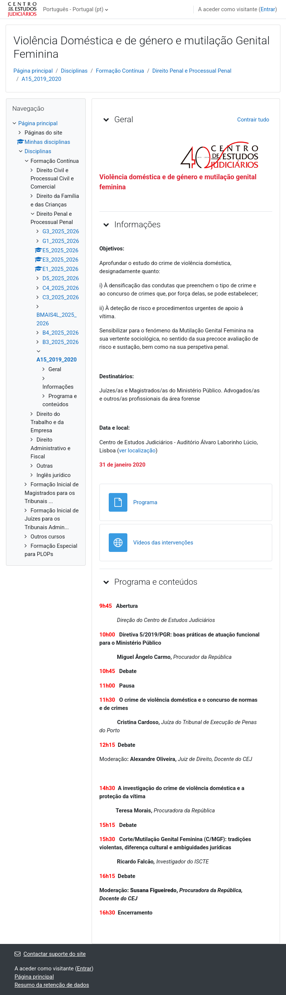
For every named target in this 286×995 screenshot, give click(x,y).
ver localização (137, 450)
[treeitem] (45, 339)
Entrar (268, 9)
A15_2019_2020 (41, 79)
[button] (106, 119)
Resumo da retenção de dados (52, 985)
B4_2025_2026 (60, 332)
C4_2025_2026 (60, 288)
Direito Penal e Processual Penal (191, 70)
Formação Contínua (120, 70)
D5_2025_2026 (60, 278)
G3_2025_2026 (60, 231)
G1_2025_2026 (60, 241)
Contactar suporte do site (50, 954)
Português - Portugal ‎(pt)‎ (73, 9)
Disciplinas (74, 70)
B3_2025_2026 (60, 342)
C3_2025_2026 (60, 297)
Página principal (33, 70)
